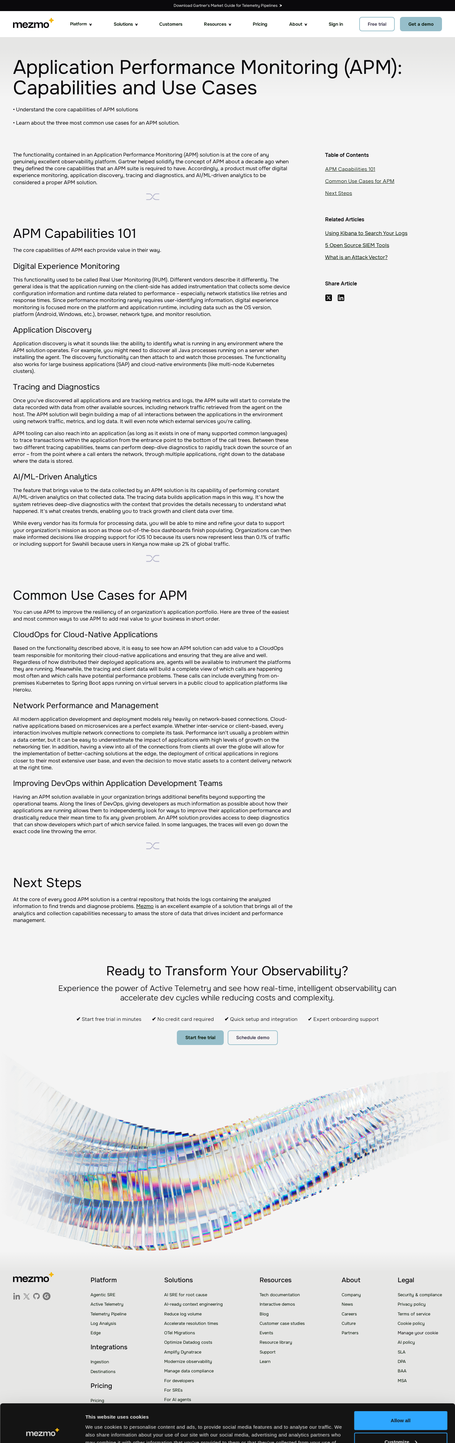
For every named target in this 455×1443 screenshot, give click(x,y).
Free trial (377, 24)
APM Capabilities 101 (350, 169)
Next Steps (338, 193)
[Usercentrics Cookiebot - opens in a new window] (42, 1430)
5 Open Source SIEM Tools (357, 245)
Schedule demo (252, 1037)
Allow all (401, 1382)
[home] (33, 24)
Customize (401, 1403)
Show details (100, 1430)
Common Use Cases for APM (359, 181)
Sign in (336, 24)
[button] (81, 24)
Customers (170, 24)
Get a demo (421, 24)
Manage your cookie (418, 1333)
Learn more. (135, 1412)
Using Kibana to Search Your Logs (366, 233)
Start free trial (200, 1037)
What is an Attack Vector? (356, 257)
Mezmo (145, 906)
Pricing (260, 24)
